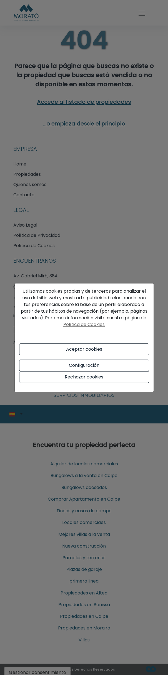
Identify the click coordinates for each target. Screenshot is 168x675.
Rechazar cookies (84, 377)
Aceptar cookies (84, 349)
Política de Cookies (84, 324)
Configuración (84, 365)
